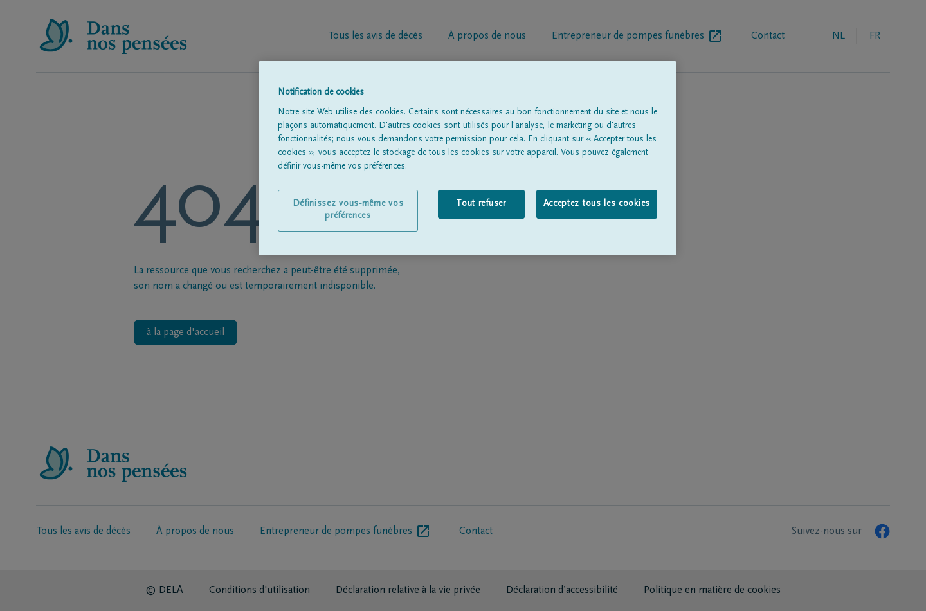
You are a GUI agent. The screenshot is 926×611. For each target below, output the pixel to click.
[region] (467, 158)
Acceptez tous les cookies (597, 203)
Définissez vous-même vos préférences (348, 210)
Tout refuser (480, 203)
